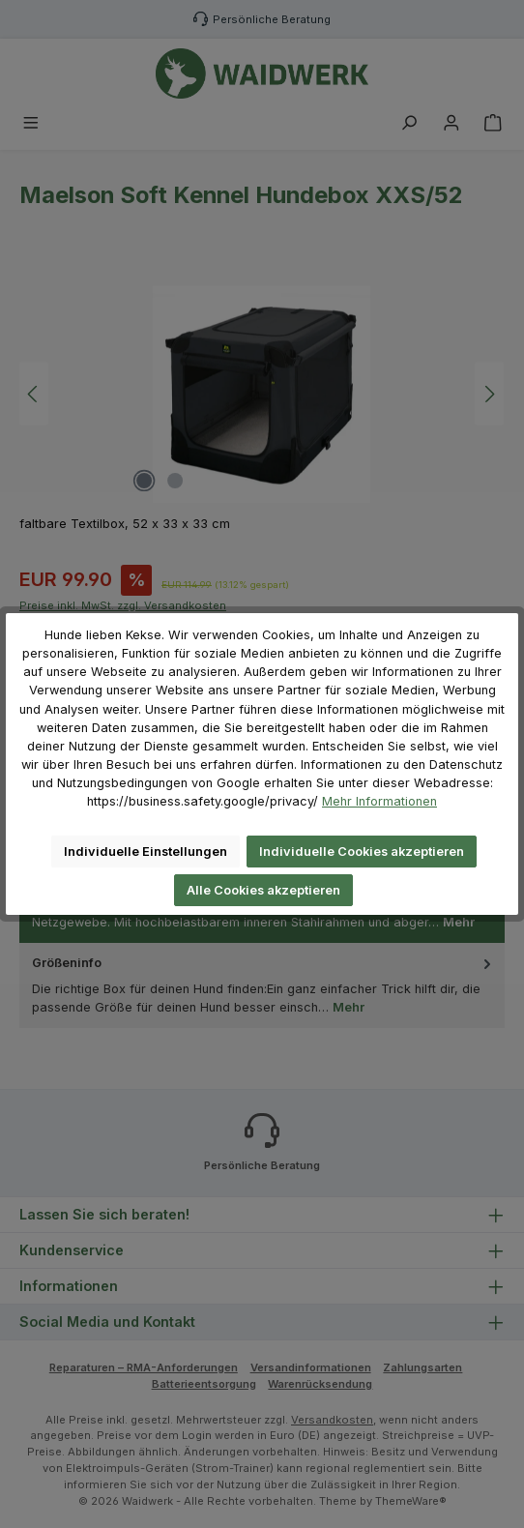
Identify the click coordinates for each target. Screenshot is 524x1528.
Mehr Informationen (379, 801)
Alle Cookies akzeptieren (263, 890)
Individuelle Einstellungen (145, 851)
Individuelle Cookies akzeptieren (361, 851)
